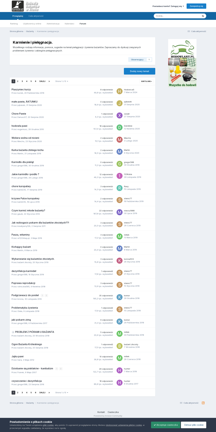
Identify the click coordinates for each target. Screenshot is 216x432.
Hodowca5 (129, 89)
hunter (127, 368)
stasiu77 (128, 198)
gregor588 (22, 165)
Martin (20, 153)
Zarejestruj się (196, 6)
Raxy (126, 186)
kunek (20, 93)
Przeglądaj (17, 17)
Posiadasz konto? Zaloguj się (168, 6)
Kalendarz (69, 23)
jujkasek (21, 105)
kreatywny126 (23, 226)
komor (127, 295)
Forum (83, 23)
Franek (20, 372)
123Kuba (128, 174)
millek (126, 235)
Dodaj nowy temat (139, 71)
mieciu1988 (129, 210)
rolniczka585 (23, 286)
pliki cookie (48, 425)
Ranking (14, 23)
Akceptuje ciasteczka (164, 425)
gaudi (20, 214)
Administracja (53, 23)
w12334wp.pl (23, 238)
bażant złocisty (24, 262)
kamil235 (21, 189)
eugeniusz (22, 129)
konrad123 (129, 259)
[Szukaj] (170, 16)
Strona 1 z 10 (61, 81)
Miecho (20, 141)
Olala (19, 311)
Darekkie (128, 126)
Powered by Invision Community (108, 415)
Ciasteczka (113, 412)
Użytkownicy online (32, 23)
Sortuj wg (146, 81)
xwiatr (127, 114)
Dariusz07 (22, 117)
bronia (20, 299)
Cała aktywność (36, 16)
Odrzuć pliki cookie (193, 425)
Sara (19, 359)
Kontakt (101, 412)
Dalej (42, 81)
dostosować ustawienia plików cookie (124, 425)
